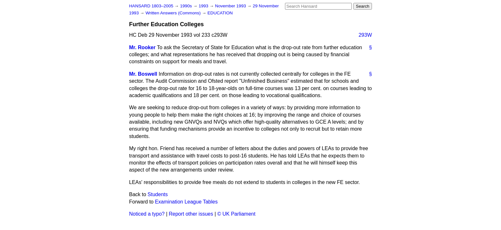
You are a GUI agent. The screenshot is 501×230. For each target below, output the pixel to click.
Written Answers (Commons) (173, 13)
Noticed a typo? (147, 214)
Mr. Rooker (142, 47)
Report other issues (191, 214)
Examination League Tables (186, 201)
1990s (186, 6)
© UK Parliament (236, 214)
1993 (204, 6)
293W (365, 35)
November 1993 (231, 6)
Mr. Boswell (143, 74)
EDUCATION (220, 13)
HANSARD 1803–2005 (151, 6)
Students (158, 194)
